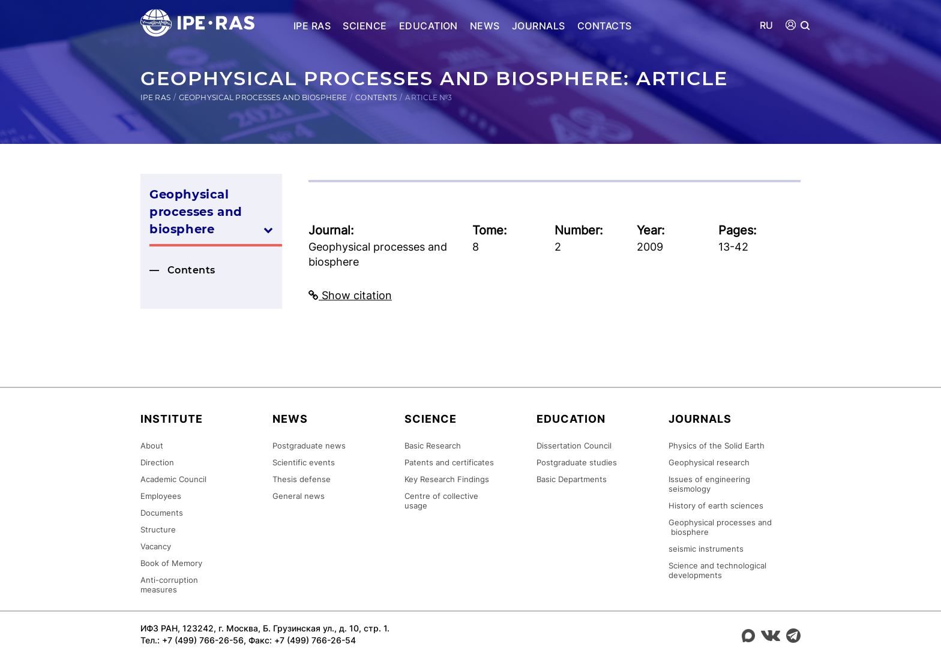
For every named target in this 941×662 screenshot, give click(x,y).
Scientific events (303, 463)
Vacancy (155, 547)
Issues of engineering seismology (709, 484)
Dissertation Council (574, 446)
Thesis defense (301, 480)
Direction (157, 463)
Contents (376, 97)
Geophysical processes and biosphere (263, 97)
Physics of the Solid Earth (717, 446)
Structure (158, 530)
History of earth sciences (716, 506)
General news (298, 496)
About (151, 446)
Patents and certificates (449, 463)
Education (428, 26)
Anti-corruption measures (169, 585)
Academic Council (173, 480)
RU (767, 25)
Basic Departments (572, 480)
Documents (161, 513)
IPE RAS (312, 26)
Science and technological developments (717, 570)
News (485, 26)
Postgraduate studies (577, 463)
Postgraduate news (309, 446)
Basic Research (432, 446)
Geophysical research (709, 463)
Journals (538, 26)
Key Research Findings (446, 480)
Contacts (604, 26)
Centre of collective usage (441, 501)
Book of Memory (171, 563)
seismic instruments (706, 549)
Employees (160, 496)
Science (364, 26)
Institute (171, 419)
